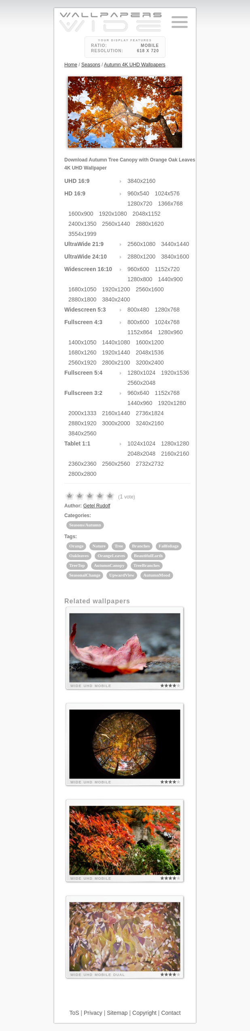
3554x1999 (82, 234)
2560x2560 (116, 463)
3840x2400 (116, 299)
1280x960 (170, 332)
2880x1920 (82, 423)
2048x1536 (149, 352)
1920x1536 (175, 372)
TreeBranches (146, 565)
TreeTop (77, 565)
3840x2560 (82, 433)
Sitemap (117, 1013)
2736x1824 (149, 413)
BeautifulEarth (148, 555)
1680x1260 (82, 352)
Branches (141, 545)
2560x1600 (149, 289)
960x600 (138, 269)
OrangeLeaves (111, 555)
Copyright (144, 1013)
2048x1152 (147, 213)
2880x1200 (141, 256)
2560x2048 (141, 383)
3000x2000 (116, 423)
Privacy (93, 1013)
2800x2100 (116, 362)
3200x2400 (149, 362)
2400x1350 (82, 224)
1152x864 (140, 332)
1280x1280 (175, 443)
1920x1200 (116, 289)
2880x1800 (82, 299)
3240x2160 (149, 423)
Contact (170, 1013)
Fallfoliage (169, 545)
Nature (99, 545)
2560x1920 (82, 362)
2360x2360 (82, 463)
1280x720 (140, 203)
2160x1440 (116, 413)
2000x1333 (82, 413)
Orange (76, 545)
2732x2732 (149, 463)
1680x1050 (82, 289)
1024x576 (167, 193)
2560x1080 (141, 244)
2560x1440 (116, 224)
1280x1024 (141, 372)
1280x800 (140, 279)
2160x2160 (175, 453)
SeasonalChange (84, 575)
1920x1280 (172, 403)
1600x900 (80, 213)
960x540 (138, 193)
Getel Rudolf (96, 506)
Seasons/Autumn (85, 524)
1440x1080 (116, 342)
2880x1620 (149, 224)
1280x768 (167, 309)
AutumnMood (156, 575)
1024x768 (167, 322)
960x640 (138, 393)
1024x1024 (141, 443)
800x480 (138, 309)
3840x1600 (175, 256)
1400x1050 (82, 342)
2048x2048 (141, 453)
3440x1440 (175, 244)
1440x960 (140, 403)
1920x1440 (116, 352)
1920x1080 (113, 213)
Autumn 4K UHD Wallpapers (134, 65)
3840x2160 (141, 181)
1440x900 (170, 279)
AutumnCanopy (109, 565)
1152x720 (167, 269)
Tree (118, 545)
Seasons (90, 65)
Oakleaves (79, 555)
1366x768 (170, 203)
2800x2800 (82, 474)
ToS (74, 1013)
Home (70, 65)
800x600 (138, 322)
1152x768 (167, 393)
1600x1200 (149, 342)
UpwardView (121, 575)
